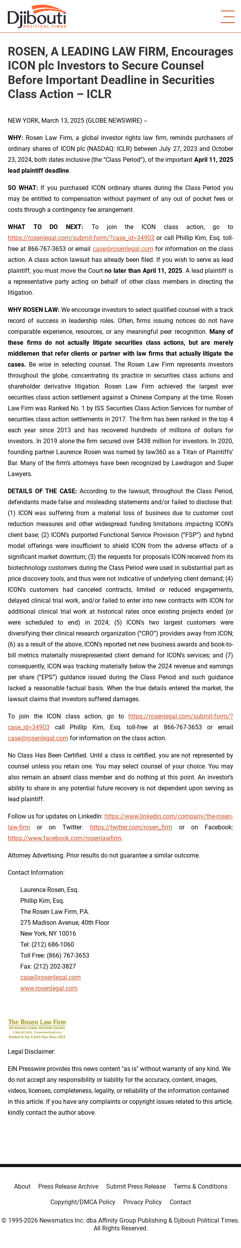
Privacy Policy (142, 1202)
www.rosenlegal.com (49, 988)
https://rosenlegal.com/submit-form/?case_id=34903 (81, 238)
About (22, 1186)
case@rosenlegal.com (123, 248)
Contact (180, 1202)
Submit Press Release (136, 1186)
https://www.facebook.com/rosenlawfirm (64, 838)
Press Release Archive (68, 1186)
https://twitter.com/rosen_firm (131, 827)
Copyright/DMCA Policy (82, 1202)
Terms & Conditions (200, 1186)
